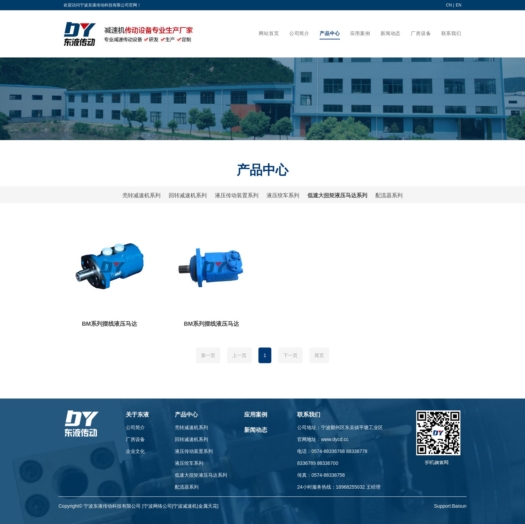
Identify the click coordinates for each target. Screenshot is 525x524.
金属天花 (207, 506)
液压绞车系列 (283, 195)
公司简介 (135, 427)
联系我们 (308, 414)
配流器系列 (389, 195)
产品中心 (186, 414)
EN (458, 5)
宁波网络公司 (157, 506)
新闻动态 (255, 430)
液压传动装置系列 (236, 195)
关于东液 (137, 414)
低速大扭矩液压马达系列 (337, 195)
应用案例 (255, 414)
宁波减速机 (185, 506)
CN (449, 5)
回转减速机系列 (188, 195)
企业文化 (135, 451)
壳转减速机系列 (141, 195)
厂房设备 (135, 439)
